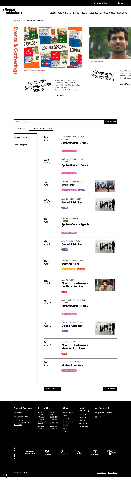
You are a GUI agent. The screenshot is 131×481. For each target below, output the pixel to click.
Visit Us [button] (53, 15)
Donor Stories (83, 430)
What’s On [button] (63, 15)
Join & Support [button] (95, 15)
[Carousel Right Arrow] (113, 109)
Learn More (59, 99)
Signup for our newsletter (103, 416)
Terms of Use (101, 476)
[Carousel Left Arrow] (26, 109)
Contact (120, 15)
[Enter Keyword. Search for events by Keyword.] (59, 125)
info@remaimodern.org (21, 420)
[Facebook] (100, 420)
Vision (65, 419)
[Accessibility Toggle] (14, 475)
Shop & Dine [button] (109, 15)
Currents (82, 424)
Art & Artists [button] (74, 15)
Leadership (66, 422)
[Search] (126, 15)
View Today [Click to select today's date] (20, 132)
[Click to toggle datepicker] (41, 132)
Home (16, 24)
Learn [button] (84, 15)
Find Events (111, 125)
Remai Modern (68, 416)
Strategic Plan (68, 425)
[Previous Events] (52, 392)
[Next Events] (110, 392)
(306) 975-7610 (18, 416)
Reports (65, 428)
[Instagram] (96, 420)
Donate (121, 3)
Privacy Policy (112, 476)
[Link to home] (12, 13)
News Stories (83, 427)
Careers (65, 432)
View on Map (18, 428)
